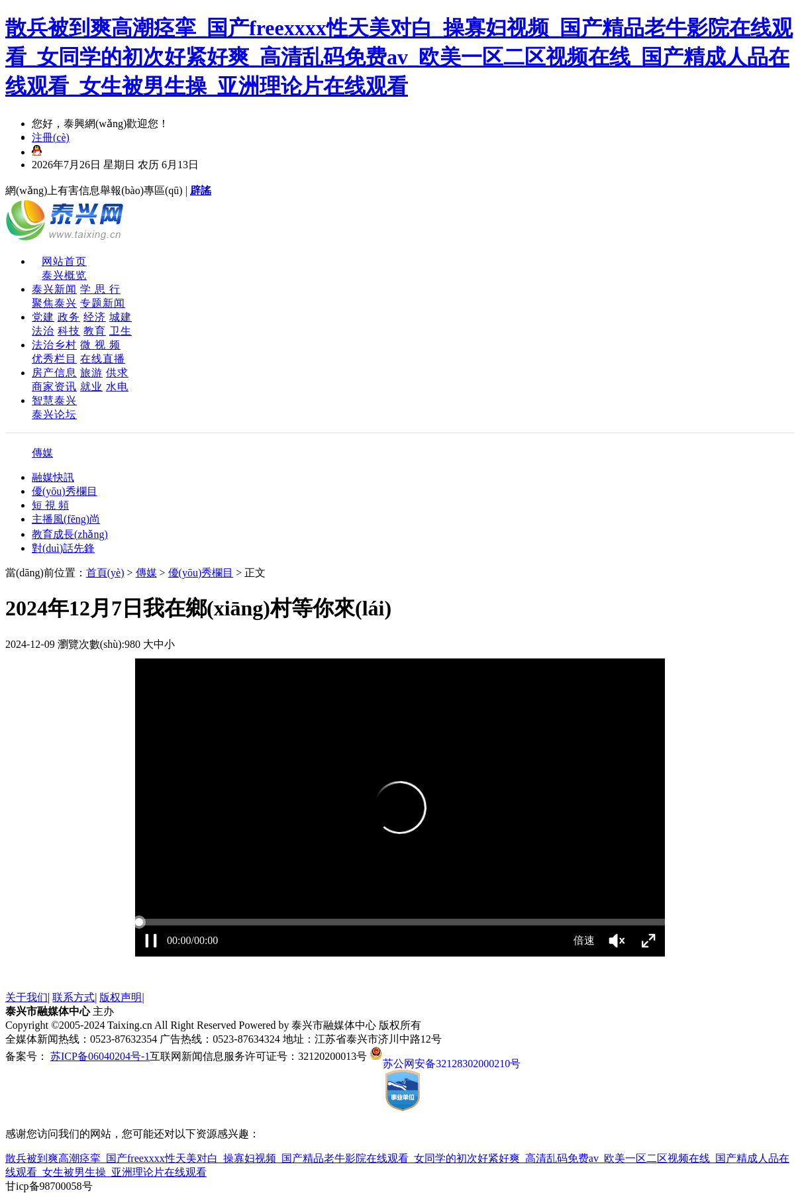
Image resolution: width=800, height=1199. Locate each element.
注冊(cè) (51, 137)
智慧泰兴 (54, 400)
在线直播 (102, 358)
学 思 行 (100, 289)
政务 (69, 317)
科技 (69, 331)
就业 (91, 386)
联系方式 (73, 997)
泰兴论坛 (54, 414)
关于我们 (26, 997)
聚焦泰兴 (54, 303)
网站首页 (64, 261)
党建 (43, 317)
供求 (117, 372)
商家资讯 (54, 386)
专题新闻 (102, 303)
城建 (120, 317)
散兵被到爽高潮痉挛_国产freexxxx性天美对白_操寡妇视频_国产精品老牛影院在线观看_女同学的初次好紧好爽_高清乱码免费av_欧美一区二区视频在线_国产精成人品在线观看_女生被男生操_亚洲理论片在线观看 (399, 57)
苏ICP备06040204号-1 (100, 1056)
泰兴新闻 (54, 289)
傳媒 (42, 452)
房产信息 (54, 372)
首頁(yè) (105, 572)
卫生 (120, 331)
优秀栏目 (54, 358)
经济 (94, 317)
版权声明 (120, 997)
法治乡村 (54, 344)
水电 (117, 386)
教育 (94, 331)
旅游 (91, 372)
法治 (43, 331)
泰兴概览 (64, 275)
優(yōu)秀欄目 (201, 572)
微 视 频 (100, 344)
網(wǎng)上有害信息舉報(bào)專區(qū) (94, 190)
